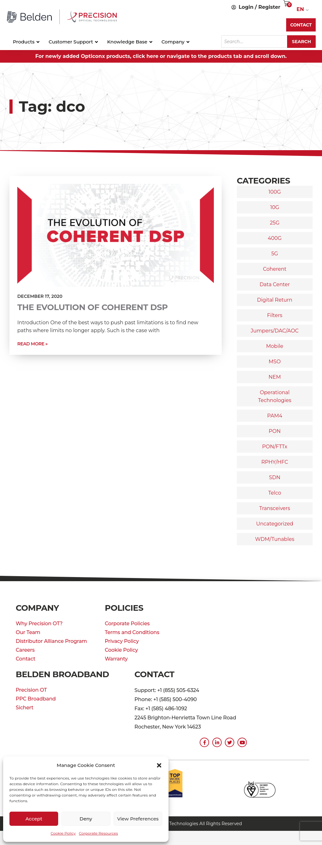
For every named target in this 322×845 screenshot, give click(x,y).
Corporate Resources (98, 833)
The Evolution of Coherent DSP (92, 307)
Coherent (274, 269)
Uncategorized (274, 524)
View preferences (137, 819)
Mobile (274, 346)
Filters (274, 315)
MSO (275, 362)
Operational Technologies (274, 396)
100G (275, 192)
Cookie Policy (63, 833)
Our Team (28, 632)
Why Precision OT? (39, 624)
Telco (274, 493)
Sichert (24, 708)
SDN (274, 477)
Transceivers (274, 508)
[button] (159, 765)
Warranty (116, 659)
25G (275, 223)
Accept (33, 819)
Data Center (274, 284)
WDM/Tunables (274, 539)
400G (274, 238)
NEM (275, 377)
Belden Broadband (62, 674)
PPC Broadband (36, 699)
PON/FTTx (274, 447)
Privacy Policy (122, 641)
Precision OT (31, 690)
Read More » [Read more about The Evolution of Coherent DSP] (32, 344)
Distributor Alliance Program (51, 641)
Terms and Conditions (132, 632)
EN (300, 9)
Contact (25, 659)
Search (301, 41)
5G (274, 254)
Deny (86, 819)
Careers (25, 650)
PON (275, 431)
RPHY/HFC (274, 462)
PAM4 (274, 416)
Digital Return (274, 300)
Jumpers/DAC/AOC (274, 331)
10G (274, 207)
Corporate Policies (127, 624)
